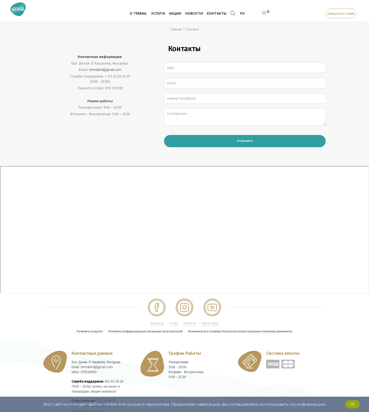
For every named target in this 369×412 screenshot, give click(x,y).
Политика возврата (90, 331)
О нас (174, 323)
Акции (175, 13)
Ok (352, 404)
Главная (176, 29)
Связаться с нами (341, 13)
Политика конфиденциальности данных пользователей (145, 331)
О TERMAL (138, 13)
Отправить (245, 141)
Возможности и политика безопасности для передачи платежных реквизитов (240, 331)
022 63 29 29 (114, 381)
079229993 (88, 372)
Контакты (216, 13)
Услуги (158, 13)
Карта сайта (210, 323)
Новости (194, 13)
